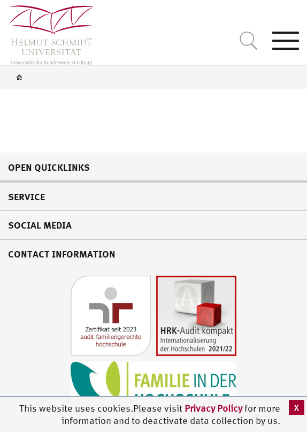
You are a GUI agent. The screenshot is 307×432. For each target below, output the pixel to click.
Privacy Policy (214, 408)
